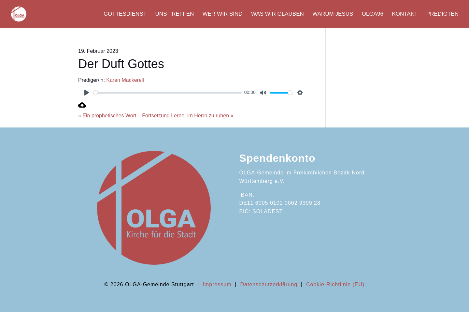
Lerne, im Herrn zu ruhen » (202, 115)
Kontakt (405, 14)
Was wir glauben (277, 14)
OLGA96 (372, 14)
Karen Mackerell (125, 80)
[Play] (86, 92)
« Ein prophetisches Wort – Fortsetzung (124, 115)
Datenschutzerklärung (268, 284)
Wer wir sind (223, 14)
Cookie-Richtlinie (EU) (335, 284)
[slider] (167, 93)
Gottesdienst (125, 14)
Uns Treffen (174, 14)
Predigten (442, 14)
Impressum (217, 284)
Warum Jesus (332, 14)
